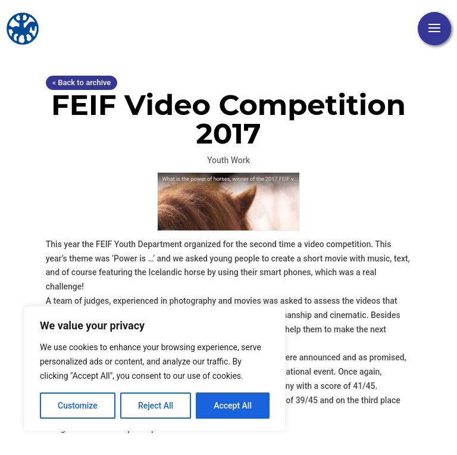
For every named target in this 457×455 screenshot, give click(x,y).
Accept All (233, 405)
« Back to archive (81, 82)
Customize (78, 405)
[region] (155, 368)
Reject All (155, 405)
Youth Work (228, 160)
